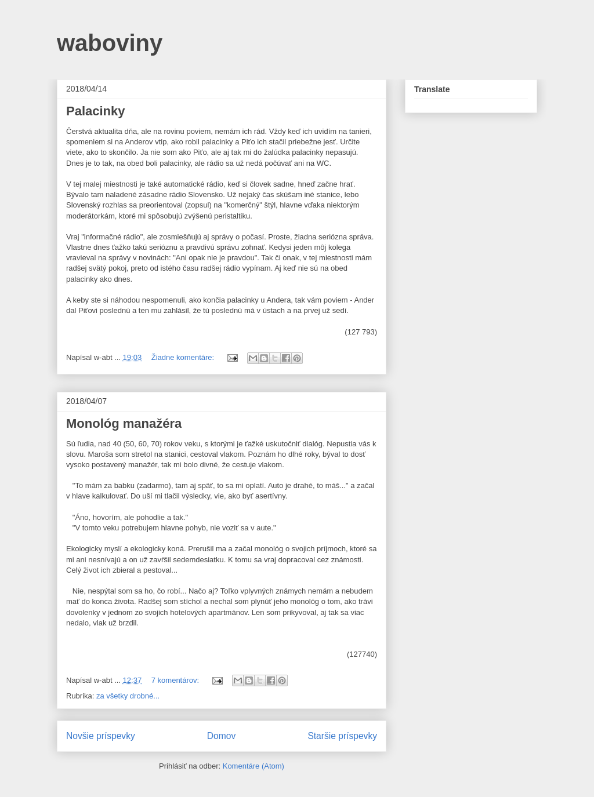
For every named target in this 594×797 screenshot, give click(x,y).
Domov (221, 736)
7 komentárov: (176, 680)
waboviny (109, 43)
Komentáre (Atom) (253, 766)
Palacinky (95, 111)
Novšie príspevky (100, 736)
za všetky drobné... (128, 696)
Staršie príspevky (342, 736)
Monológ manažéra (124, 423)
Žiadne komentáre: (183, 357)
